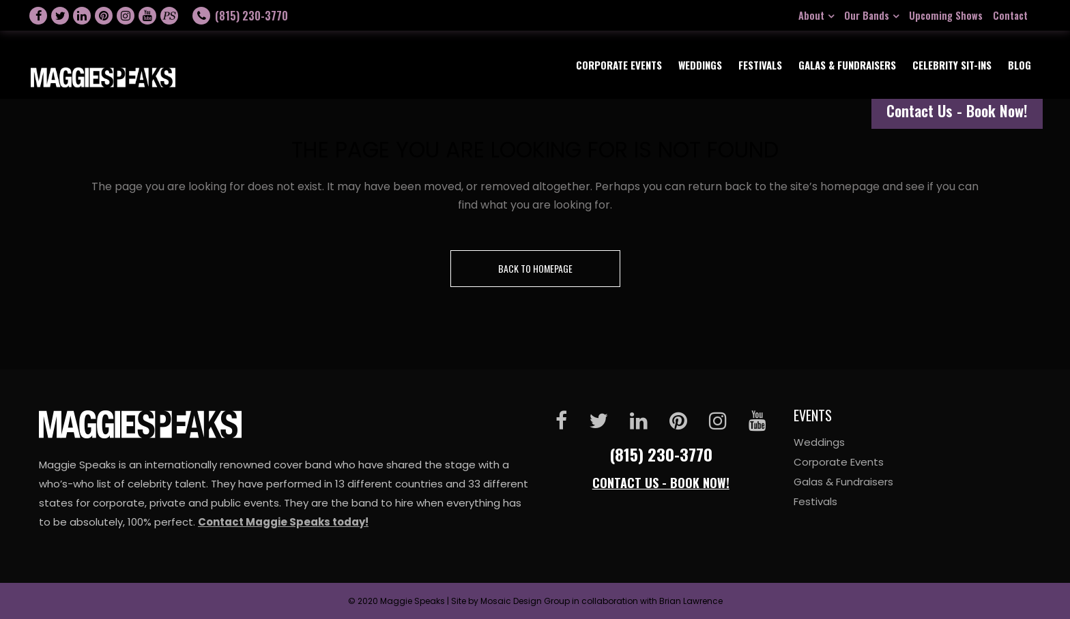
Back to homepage (535, 268)
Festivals (815, 501)
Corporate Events (839, 462)
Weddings (819, 442)
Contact (1010, 15)
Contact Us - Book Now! (957, 110)
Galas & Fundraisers (843, 481)
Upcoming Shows (946, 15)
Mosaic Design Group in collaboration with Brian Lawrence (601, 601)
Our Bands (866, 15)
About (811, 15)
